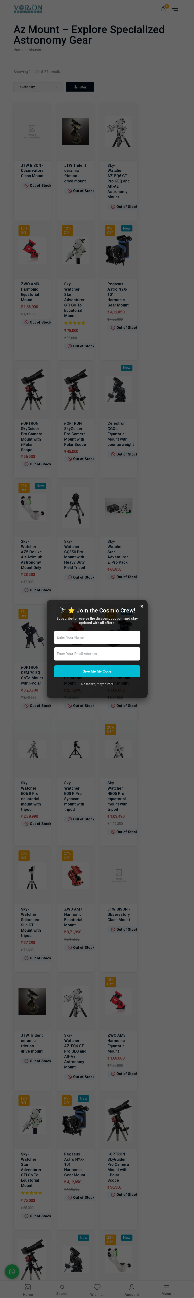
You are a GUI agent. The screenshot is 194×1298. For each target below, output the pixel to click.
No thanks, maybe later (97, 684)
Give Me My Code (97, 671)
